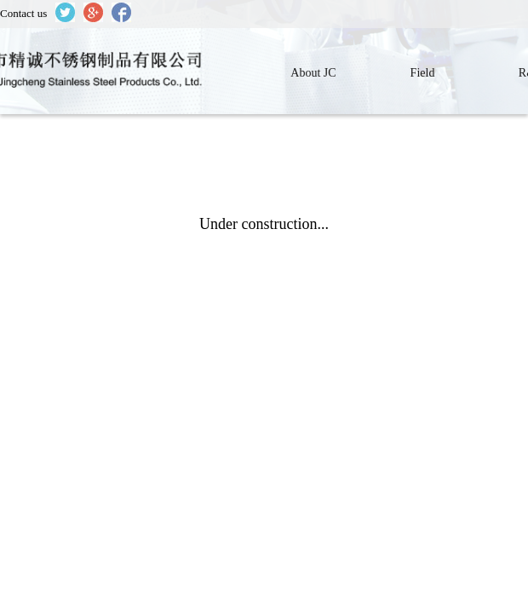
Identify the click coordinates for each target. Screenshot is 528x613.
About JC (313, 72)
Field (422, 72)
